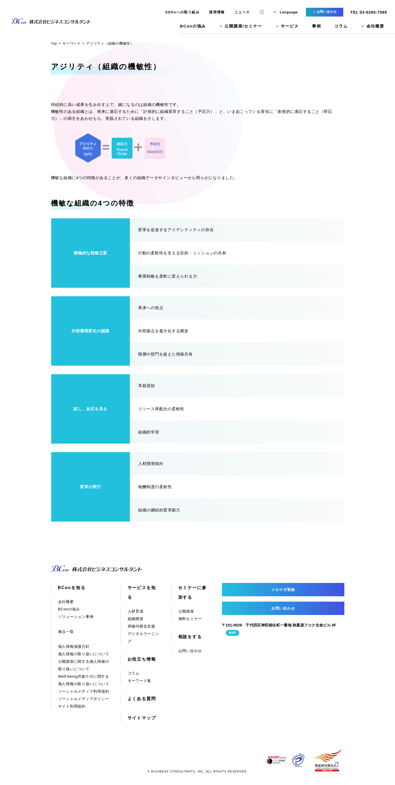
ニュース (242, 12)
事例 (316, 26)
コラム (341, 26)
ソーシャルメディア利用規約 (83, 691)
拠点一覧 (66, 631)
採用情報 (217, 12)
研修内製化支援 (141, 626)
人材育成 (135, 611)
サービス (290, 26)
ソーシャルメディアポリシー (83, 699)
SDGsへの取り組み (182, 12)
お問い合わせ (190, 651)
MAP (232, 633)
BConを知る (72, 587)
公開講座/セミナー (243, 26)
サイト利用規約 (72, 706)
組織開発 (135, 619)
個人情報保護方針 (74, 646)
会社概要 (375, 26)
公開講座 (186, 611)
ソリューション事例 (76, 616)
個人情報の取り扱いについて (83, 654)
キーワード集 (139, 681)
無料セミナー (190, 619)
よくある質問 (141, 698)
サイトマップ (141, 718)
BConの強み (193, 26)
